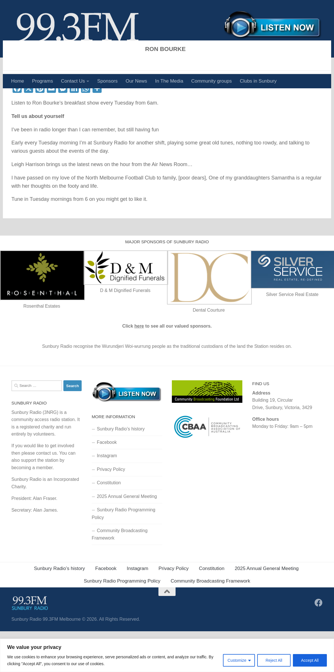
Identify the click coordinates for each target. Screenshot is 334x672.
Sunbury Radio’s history (121, 469)
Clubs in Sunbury (258, 81)
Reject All (273, 660)
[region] (167, 655)
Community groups (211, 81)
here (139, 366)
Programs (42, 81)
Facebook (107, 483)
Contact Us (73, 81)
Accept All (310, 660)
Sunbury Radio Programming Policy (123, 554)
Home (17, 81)
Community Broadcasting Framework (120, 575)
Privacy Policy (111, 510)
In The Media (169, 81)
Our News (136, 81)
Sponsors (107, 81)
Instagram (107, 496)
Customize (237, 660)
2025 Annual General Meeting (127, 537)
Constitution (109, 523)
